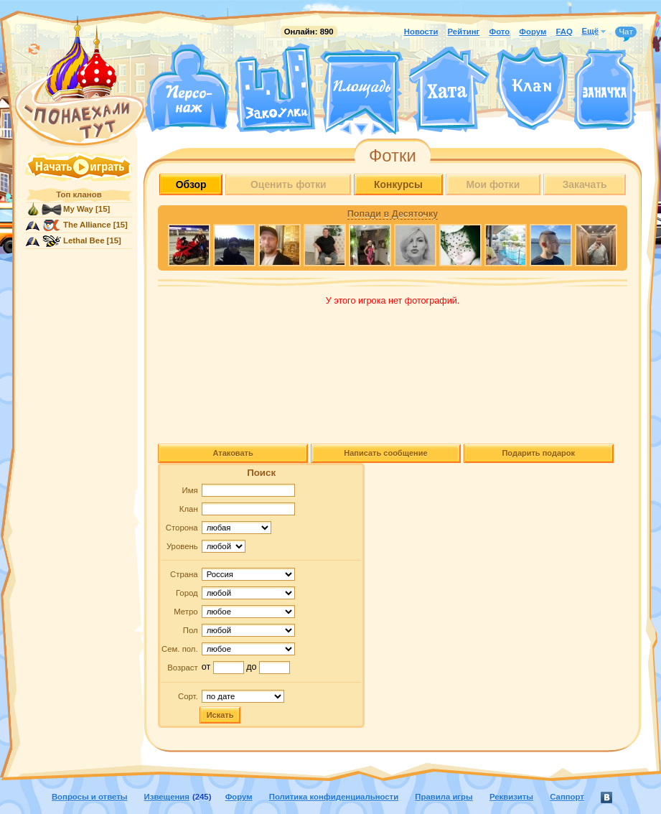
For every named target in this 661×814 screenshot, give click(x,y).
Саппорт (567, 796)
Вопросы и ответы (90, 796)
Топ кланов (78, 194)
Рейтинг (464, 31)
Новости (421, 31)
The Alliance (87, 224)
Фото (499, 31)
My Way (78, 209)
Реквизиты (511, 796)
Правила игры (443, 796)
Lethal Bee (83, 240)
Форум (532, 31)
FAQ (563, 31)
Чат (626, 32)
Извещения (166, 796)
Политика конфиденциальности (333, 796)
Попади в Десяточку (392, 214)
